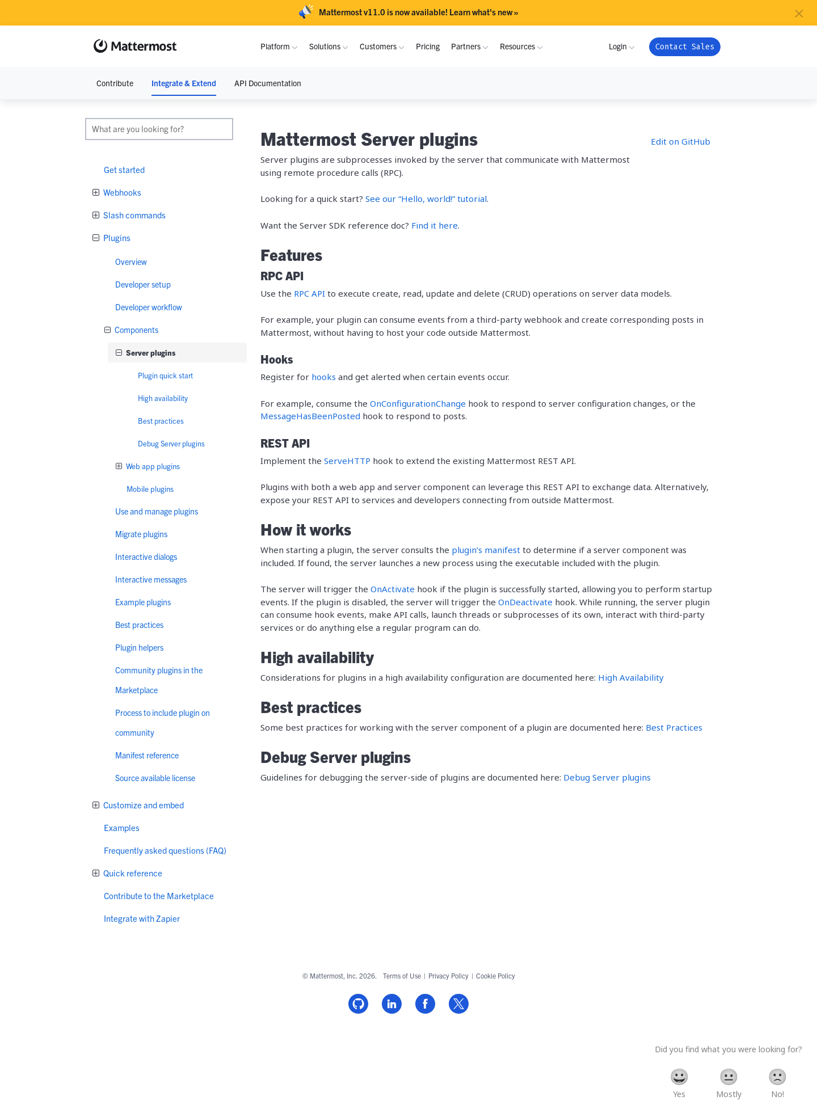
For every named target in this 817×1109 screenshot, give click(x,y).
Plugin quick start (165, 375)
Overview (131, 261)
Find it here (434, 225)
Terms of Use (402, 975)
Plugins (116, 237)
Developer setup (143, 284)
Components (135, 329)
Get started (124, 169)
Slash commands (134, 214)
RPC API (309, 293)
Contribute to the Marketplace (159, 895)
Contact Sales (684, 47)
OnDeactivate (525, 602)
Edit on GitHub (680, 141)
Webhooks (121, 192)
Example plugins (143, 602)
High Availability (631, 677)
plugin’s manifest (486, 549)
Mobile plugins (150, 489)
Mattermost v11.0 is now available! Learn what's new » (419, 12)
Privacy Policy (448, 975)
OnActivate (392, 588)
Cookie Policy (495, 975)
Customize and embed (143, 804)
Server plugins (149, 352)
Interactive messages (151, 579)
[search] (159, 129)
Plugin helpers (139, 647)
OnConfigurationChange (418, 403)
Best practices (161, 420)
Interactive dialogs (146, 556)
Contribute (114, 83)
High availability (163, 398)
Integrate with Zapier (142, 918)
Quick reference (132, 872)
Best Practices (674, 727)
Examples (122, 827)
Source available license (155, 778)
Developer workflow (148, 307)
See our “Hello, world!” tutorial (426, 198)
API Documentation (267, 83)
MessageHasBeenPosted (310, 415)
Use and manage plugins (156, 511)
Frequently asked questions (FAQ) (165, 850)
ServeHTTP (347, 460)
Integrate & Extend (183, 83)
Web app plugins (152, 466)
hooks (323, 376)
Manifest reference (147, 755)
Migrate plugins (141, 534)
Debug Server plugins (171, 443)
